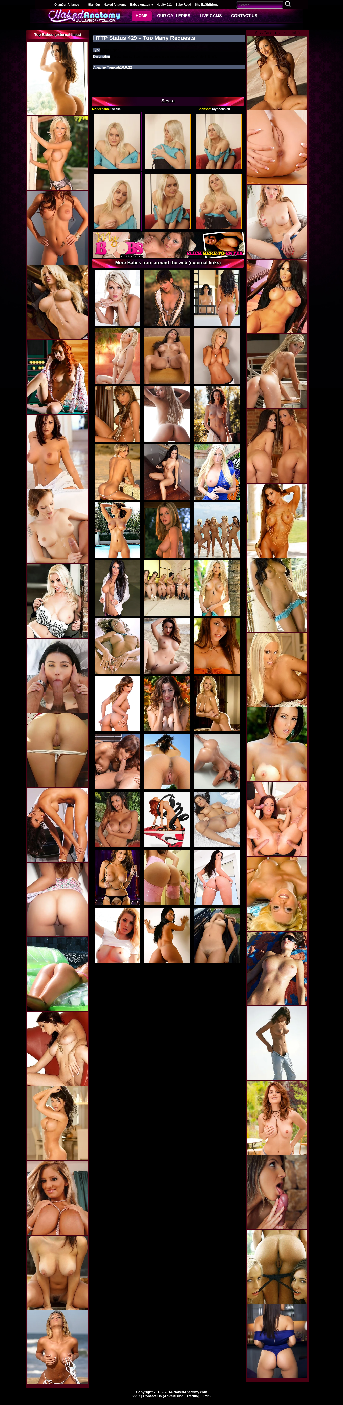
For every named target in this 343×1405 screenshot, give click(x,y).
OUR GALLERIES (173, 16)
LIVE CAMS (211, 16)
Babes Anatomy (141, 4)
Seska (116, 109)
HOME (142, 16)
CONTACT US (244, 16)
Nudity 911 (164, 4)
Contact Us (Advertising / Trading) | (173, 1396)
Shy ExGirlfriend (207, 4)
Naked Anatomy (115, 4)
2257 (136, 1396)
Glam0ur (94, 4)
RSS (207, 1396)
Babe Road (183, 4)
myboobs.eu (221, 109)
